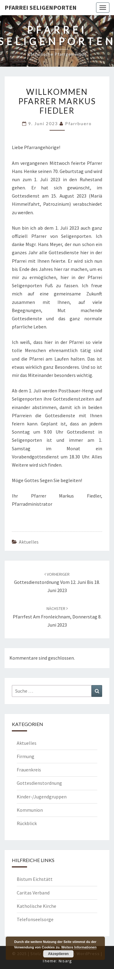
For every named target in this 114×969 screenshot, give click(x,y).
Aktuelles (29, 542)
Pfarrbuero (78, 123)
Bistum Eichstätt (35, 879)
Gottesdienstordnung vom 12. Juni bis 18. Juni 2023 (57, 582)
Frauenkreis (29, 770)
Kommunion (30, 810)
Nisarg (65, 961)
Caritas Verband (33, 893)
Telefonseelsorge (35, 919)
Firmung (25, 756)
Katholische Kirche (36, 906)
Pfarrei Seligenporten (41, 7)
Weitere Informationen (79, 947)
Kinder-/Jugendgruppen (42, 797)
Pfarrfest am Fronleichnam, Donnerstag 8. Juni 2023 (57, 617)
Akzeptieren (58, 954)
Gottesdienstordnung (39, 783)
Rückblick (27, 823)
